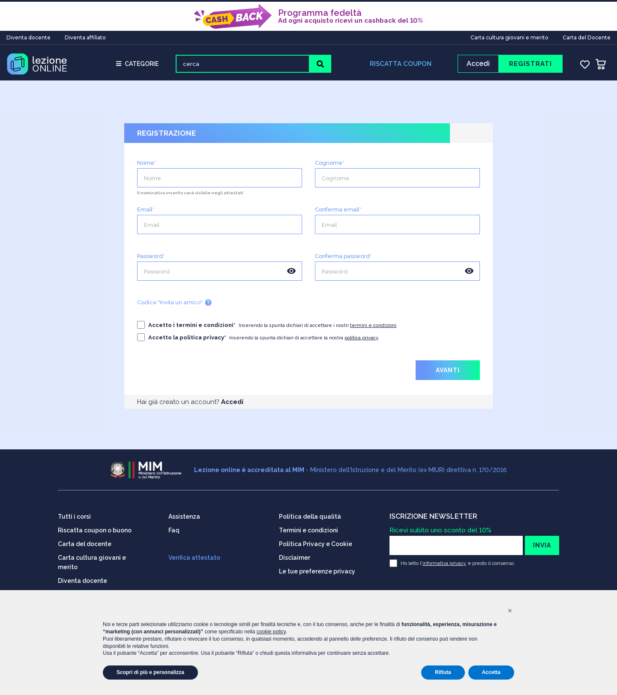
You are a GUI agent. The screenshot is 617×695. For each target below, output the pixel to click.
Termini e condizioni (308, 527)
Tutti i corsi (74, 513)
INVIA (542, 542)
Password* (151, 259)
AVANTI (448, 373)
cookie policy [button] (271, 632)
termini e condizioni (373, 329)
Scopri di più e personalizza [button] (150, 672)
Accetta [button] (491, 672)
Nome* (146, 166)
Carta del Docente (587, 36)
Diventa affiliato (85, 36)
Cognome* (329, 166)
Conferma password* (343, 259)
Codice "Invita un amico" (174, 306)
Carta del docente (84, 541)
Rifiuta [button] (443, 672)
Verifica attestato (194, 554)
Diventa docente (28, 36)
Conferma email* (338, 213)
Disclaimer (294, 554)
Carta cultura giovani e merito (509, 36)
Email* (145, 213)
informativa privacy (444, 560)
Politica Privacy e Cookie (315, 541)
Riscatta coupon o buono (95, 527)
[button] (510, 611)
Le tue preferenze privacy (317, 568)
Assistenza (184, 513)
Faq (174, 527)
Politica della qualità (310, 513)
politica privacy (361, 341)
